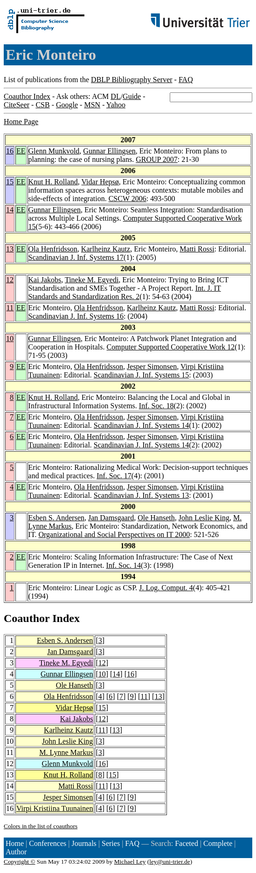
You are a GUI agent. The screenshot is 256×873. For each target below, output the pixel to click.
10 (10, 338)
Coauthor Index (27, 96)
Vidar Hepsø (99, 182)
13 (10, 249)
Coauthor (26, 618)
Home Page (21, 122)
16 (10, 151)
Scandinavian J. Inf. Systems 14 (141, 425)
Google (67, 105)
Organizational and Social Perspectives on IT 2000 (114, 534)
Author (16, 852)
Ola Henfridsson (52, 249)
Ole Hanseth (156, 518)
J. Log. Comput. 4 (166, 588)
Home (15, 843)
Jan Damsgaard (111, 518)
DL (115, 96)
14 (10, 210)
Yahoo (115, 105)
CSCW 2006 (127, 199)
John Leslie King (204, 518)
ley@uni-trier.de (169, 861)
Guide (132, 96)
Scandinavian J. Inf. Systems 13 (141, 495)
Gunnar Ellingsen (109, 151)
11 (10, 308)
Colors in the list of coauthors (40, 826)
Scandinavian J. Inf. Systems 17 (76, 257)
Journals (83, 843)
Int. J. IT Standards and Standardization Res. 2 (124, 292)
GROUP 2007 (157, 159)
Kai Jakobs (45, 280)
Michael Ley (130, 861)
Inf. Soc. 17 (114, 476)
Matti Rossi (197, 249)
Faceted (186, 843)
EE (21, 151)
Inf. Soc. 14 (123, 565)
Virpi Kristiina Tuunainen (54, 808)
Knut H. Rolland (53, 182)
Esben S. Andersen (56, 518)
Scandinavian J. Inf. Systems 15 (141, 375)
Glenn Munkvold (54, 151)
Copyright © (19, 861)
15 (10, 182)
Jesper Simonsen (152, 366)
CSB (42, 105)
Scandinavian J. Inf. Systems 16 (76, 316)
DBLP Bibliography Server (132, 80)
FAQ (186, 80)
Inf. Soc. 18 (156, 406)
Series (111, 843)
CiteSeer (16, 105)
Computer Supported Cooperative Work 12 (171, 347)
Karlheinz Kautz (105, 249)
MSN (92, 105)
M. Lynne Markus (66, 752)
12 (10, 280)
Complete (217, 843)
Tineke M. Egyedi (91, 280)
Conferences (47, 843)
